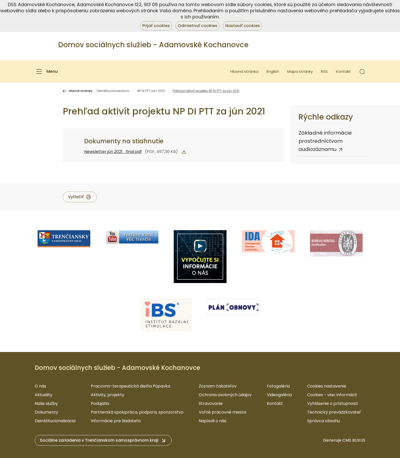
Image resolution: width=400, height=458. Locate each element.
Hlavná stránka (244, 71)
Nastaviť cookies (242, 26)
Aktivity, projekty (107, 395)
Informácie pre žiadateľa (116, 421)
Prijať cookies (156, 26)
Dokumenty (46, 412)
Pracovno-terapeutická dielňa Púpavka (130, 386)
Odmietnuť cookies (197, 26)
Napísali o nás (212, 421)
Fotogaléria (278, 386)
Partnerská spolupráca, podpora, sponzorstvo (137, 412)
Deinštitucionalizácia (113, 91)
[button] (362, 71)
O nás (40, 386)
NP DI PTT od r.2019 (151, 91)
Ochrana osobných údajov (225, 395)
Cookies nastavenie (326, 386)
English (273, 71)
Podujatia (100, 403)
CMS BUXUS (353, 440)
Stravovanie (211, 403)
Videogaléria (279, 395)
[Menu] (46, 71)
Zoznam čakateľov (217, 386)
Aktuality (43, 395)
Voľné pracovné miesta (222, 412)
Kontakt (343, 71)
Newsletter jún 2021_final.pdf (113, 152)
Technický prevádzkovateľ (334, 412)
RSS (324, 71)
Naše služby (46, 403)
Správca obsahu (323, 421)
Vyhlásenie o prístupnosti (332, 403)
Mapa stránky (300, 71)
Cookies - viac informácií (332, 395)
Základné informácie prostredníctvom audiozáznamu (325, 141)
